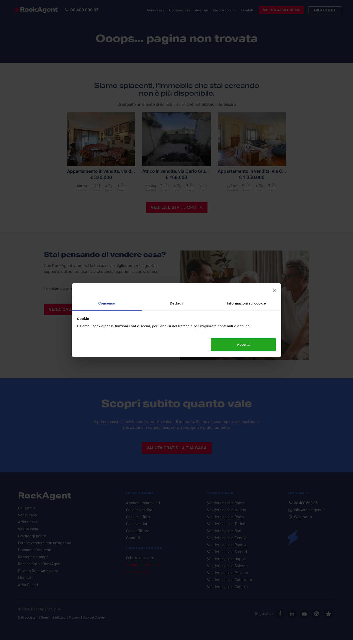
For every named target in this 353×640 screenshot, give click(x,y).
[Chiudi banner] (274, 290)
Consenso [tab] (106, 303)
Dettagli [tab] (176, 303)
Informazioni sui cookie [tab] (246, 303)
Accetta (243, 344)
